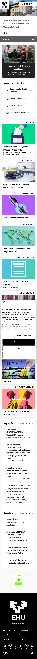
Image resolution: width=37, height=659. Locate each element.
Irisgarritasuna (24, 630)
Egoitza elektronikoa (10, 630)
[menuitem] (33, 4)
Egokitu (18, 348)
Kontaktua (22, 639)
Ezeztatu (18, 355)
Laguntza (6, 639)
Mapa (21, 635)
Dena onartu (18, 342)
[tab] (16, 13)
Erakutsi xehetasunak (23, 335)
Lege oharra (7, 635)
